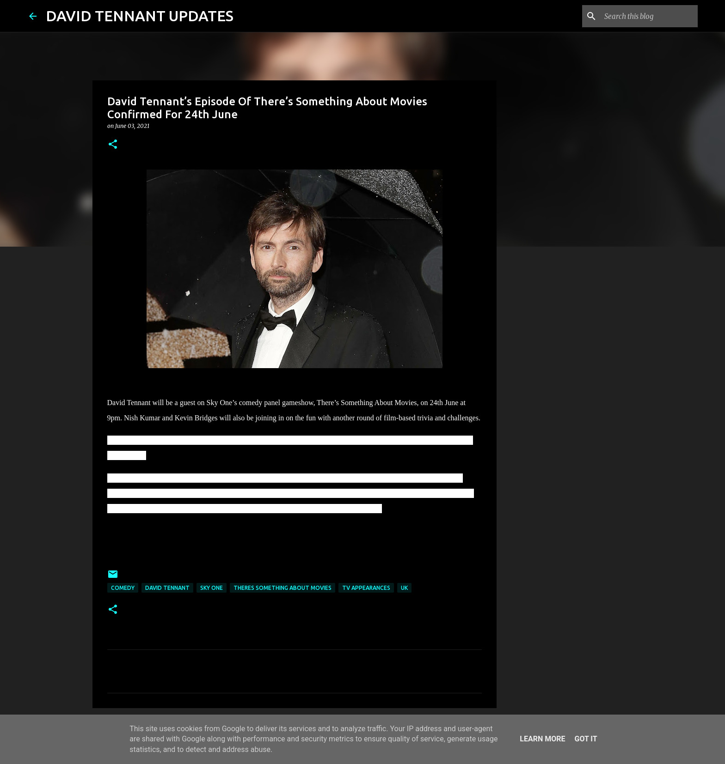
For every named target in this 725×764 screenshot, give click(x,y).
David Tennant (167, 588)
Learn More (542, 738)
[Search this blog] (649, 16)
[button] (112, 145)
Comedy (123, 588)
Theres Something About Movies (282, 588)
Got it (585, 738)
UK (404, 588)
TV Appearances (366, 588)
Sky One (211, 588)
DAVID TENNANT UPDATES (139, 15)
